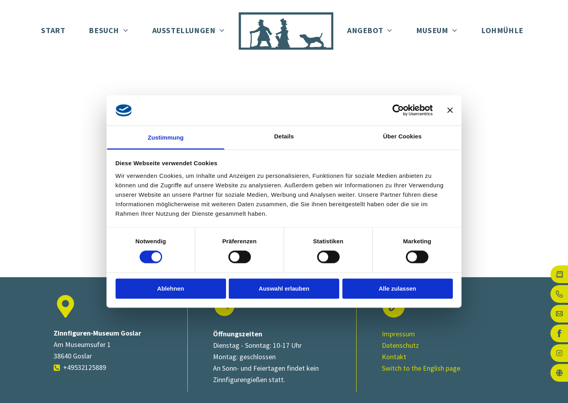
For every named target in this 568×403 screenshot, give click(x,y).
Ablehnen (170, 288)
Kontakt (394, 356)
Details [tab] (284, 136)
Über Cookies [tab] (402, 136)
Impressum (398, 333)
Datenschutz (400, 345)
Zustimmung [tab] (166, 137)
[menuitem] (53, 30)
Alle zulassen (397, 288)
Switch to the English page (421, 368)
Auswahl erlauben (284, 288)
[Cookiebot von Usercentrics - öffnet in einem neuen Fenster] (398, 110)
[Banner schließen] (450, 110)
